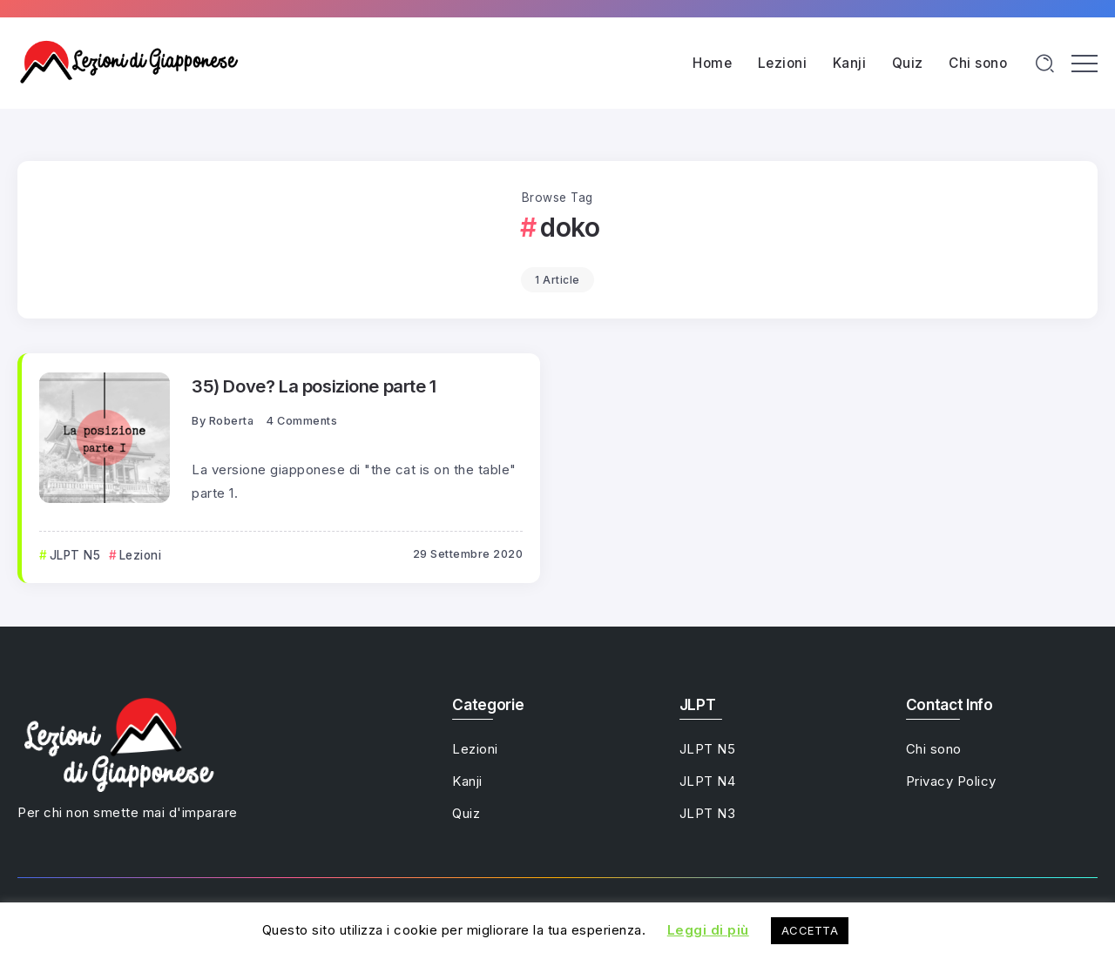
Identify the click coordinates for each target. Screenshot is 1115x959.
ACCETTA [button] (810, 930)
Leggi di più (708, 930)
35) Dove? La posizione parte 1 (314, 386)
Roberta (231, 420)
